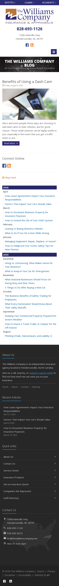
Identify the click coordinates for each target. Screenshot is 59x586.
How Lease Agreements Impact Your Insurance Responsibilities (29, 411)
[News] (32, 44)
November (8, 275)
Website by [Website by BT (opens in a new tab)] (42, 575)
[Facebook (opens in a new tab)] (27, 44)
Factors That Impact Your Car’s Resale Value (28, 203)
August (7, 331)
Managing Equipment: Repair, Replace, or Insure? (30, 241)
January (7, 237)
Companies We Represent (29, 491)
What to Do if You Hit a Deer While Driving (27, 233)
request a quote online (41, 372)
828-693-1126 (15, 528)
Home (5, 386)
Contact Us (29, 463)
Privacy (51, 571)
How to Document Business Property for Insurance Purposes (29, 431)
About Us (29, 456)
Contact (25, 386)
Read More (11, 143)
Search (40, 571)
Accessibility (25, 575)
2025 (6, 254)
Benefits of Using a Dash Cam (27, 81)
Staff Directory (29, 498)
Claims (29, 2)
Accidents (49, 2)
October (7, 291)
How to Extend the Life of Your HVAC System (29, 220)
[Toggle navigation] (54, 51)
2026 (6, 187)
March (6, 208)
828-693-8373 (15, 533)
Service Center (29, 470)
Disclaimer (10, 575)
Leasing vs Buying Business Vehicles (24, 228)
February (8, 224)
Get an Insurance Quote (29, 484)
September (9, 311)
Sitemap (36, 386)
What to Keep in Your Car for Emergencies (27, 271)
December (8, 258)
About (15, 386)
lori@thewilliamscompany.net (22, 538)
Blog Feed (9, 177)
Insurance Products (29, 477)
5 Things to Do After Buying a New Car (25, 287)
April (5, 191)
